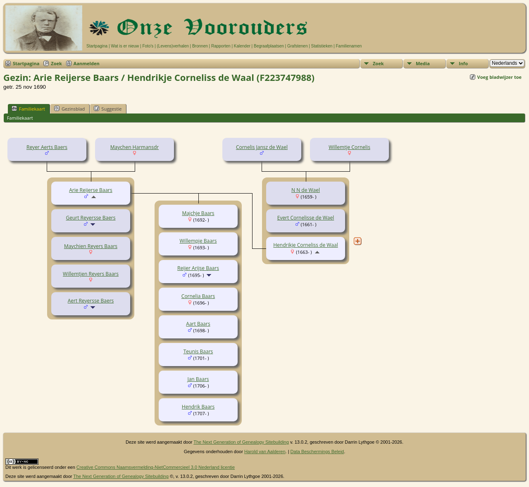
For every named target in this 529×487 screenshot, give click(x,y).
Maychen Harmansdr (134, 147)
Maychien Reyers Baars (90, 246)
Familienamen (349, 46)
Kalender (242, 46)
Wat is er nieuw (125, 46)
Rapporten (221, 46)
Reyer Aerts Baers (46, 147)
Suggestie (108, 108)
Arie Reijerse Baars (90, 190)
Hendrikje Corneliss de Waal (305, 244)
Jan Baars (198, 379)
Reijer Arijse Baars (198, 268)
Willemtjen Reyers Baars (91, 273)
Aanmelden (87, 63)
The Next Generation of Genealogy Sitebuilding (241, 442)
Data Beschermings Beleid (317, 451)
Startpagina (96, 46)
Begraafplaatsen (269, 46)
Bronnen (200, 46)
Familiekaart (28, 108)
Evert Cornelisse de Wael (305, 217)
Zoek (56, 63)
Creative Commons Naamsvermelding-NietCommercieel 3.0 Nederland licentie (155, 467)
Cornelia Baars (198, 296)
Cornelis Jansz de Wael (262, 147)
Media (423, 63)
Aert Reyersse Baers (91, 300)
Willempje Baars (198, 240)
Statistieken (322, 46)
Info (463, 63)
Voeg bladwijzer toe (499, 77)
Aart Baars (198, 323)
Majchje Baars (198, 213)
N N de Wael (305, 190)
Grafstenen (297, 46)
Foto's (147, 46)
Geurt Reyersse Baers (91, 217)
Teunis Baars (198, 351)
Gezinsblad (69, 108)
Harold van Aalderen (265, 451)
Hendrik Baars (198, 406)
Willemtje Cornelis (349, 147)
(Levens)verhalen (173, 46)
